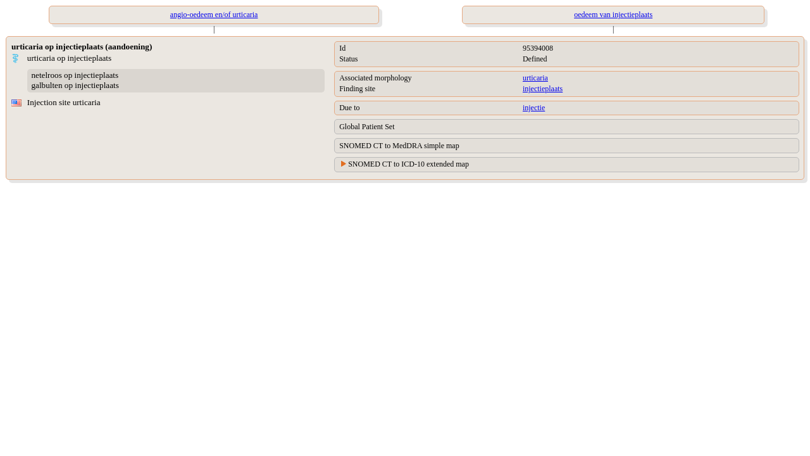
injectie (534, 107)
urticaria (535, 77)
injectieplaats (543, 88)
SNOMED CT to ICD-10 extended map (408, 164)
